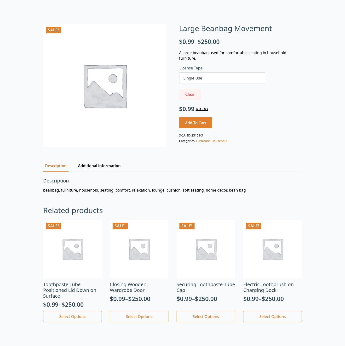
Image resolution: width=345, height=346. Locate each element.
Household (219, 141)
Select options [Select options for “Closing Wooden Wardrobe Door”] (139, 316)
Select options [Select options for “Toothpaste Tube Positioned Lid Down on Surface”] (72, 316)
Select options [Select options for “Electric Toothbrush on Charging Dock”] (272, 316)
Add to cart (195, 122)
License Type (190, 68)
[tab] (56, 166)
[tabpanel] (172, 185)
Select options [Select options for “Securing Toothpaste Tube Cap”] (206, 316)
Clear (190, 94)
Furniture (203, 141)
